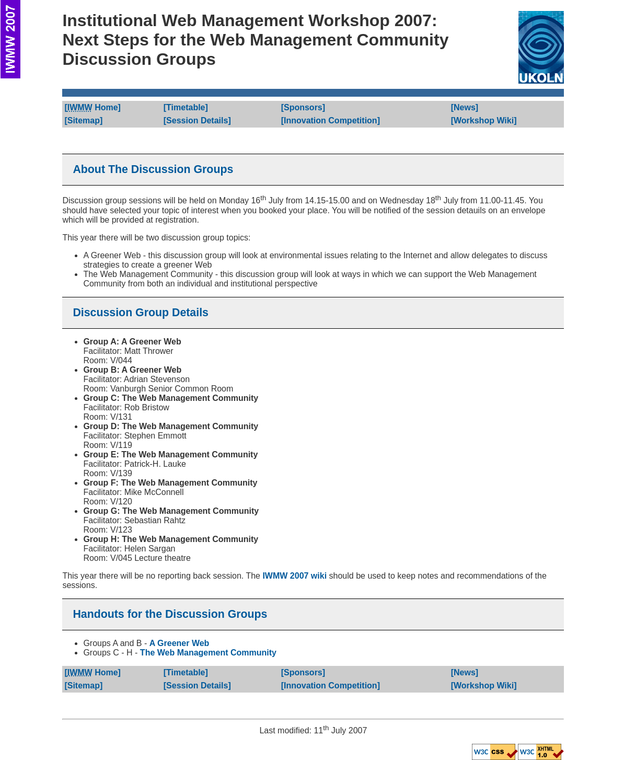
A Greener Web (179, 643)
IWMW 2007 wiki (294, 575)
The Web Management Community (208, 652)
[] (92, 107)
